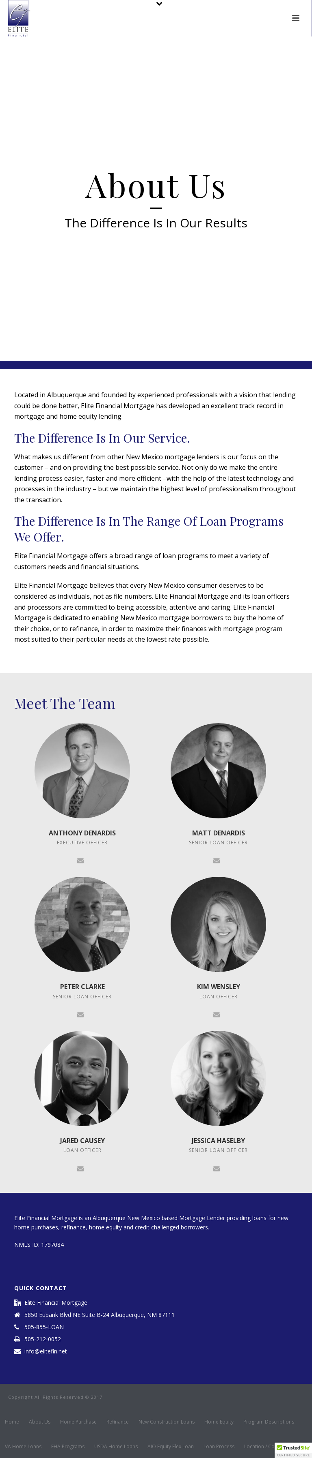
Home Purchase (78, 1422)
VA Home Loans (23, 1446)
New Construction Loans (167, 1422)
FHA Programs (67, 1446)
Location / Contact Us (268, 1446)
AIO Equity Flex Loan (170, 1446)
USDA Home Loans (116, 1446)
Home (12, 1422)
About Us (39, 1422)
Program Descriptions (268, 1422)
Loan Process (219, 1446)
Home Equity (219, 1422)
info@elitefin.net (45, 1351)
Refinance (117, 1422)
